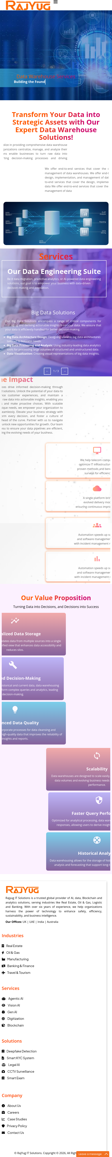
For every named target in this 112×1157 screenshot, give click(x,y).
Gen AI (9, 1012)
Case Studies (14, 1119)
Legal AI (11, 1065)
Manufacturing (15, 959)
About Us (11, 1106)
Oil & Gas (11, 952)
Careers (10, 1112)
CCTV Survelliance (18, 1071)
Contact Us (13, 1133)
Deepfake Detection (19, 1051)
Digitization (13, 1018)
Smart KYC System (18, 1058)
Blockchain (13, 1025)
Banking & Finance (18, 966)
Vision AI (11, 1005)
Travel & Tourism (16, 973)
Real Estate (12, 946)
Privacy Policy (14, 1126)
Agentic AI (12, 998)
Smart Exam (13, 1078)
